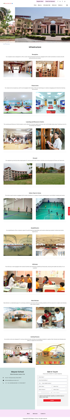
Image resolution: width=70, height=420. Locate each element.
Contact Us (43, 413)
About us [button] (40, 5)
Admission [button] (54, 5)
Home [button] (35, 5)
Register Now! (40, 1)
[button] (34, 41)
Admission (35, 413)
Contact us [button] (60, 5)
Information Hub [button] (47, 5)
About (28, 413)
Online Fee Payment (50, 1)
